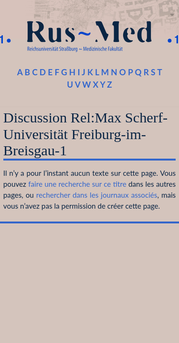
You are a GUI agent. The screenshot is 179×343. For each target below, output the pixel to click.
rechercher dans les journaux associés (97, 195)
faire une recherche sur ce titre (77, 184)
